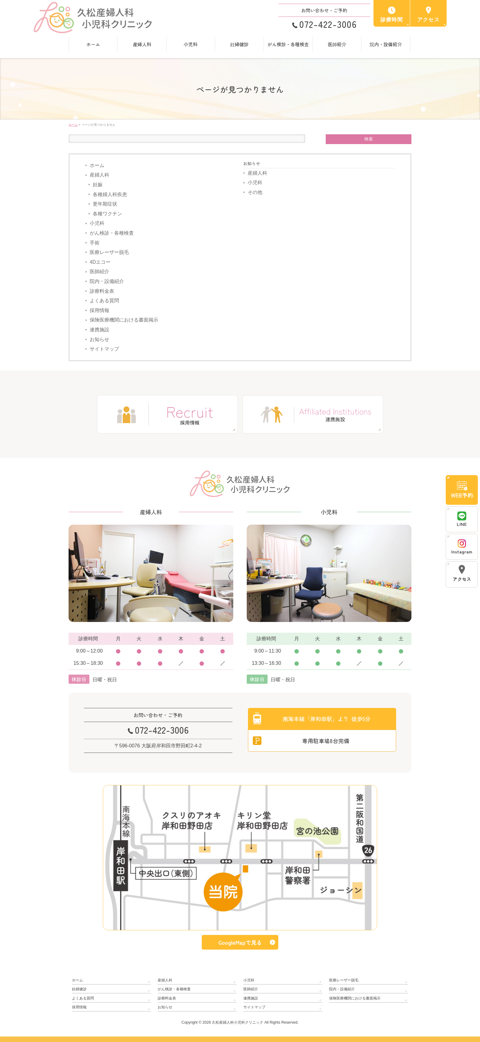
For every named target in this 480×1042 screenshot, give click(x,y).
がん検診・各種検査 (112, 233)
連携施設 (99, 329)
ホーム (97, 165)
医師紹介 (99, 271)
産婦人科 (99, 174)
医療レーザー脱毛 (109, 252)
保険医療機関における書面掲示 (124, 319)
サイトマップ (104, 349)
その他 (255, 192)
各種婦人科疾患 (110, 194)
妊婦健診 (79, 989)
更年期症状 (105, 204)
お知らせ (99, 339)
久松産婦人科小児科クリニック (237, 1022)
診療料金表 (102, 291)
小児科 (97, 223)
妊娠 (98, 184)
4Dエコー (100, 262)
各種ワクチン (107, 213)
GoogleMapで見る (240, 943)
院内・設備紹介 (107, 281)
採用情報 (99, 310)
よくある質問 (104, 300)
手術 (94, 242)
